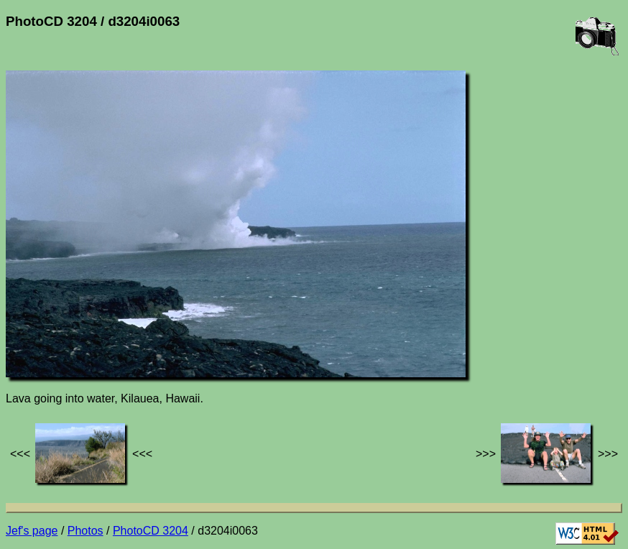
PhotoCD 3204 (150, 531)
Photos (85, 531)
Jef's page (31, 531)
